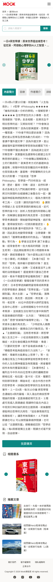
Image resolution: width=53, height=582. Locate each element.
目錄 (22, 92)
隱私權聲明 (40, 562)
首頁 (4, 12)
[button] (49, 4)
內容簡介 (9, 92)
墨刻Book (13, 12)
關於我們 (12, 562)
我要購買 (26, 443)
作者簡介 (36, 92)
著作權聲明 (26, 562)
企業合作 (27, 566)
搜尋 (45, 28)
